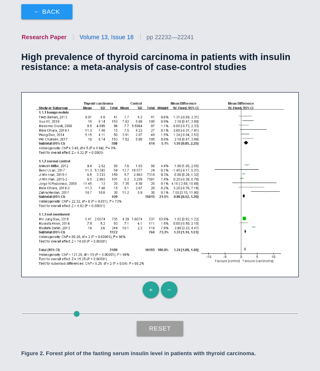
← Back (47, 11)
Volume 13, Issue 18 (107, 37)
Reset (160, 328)
